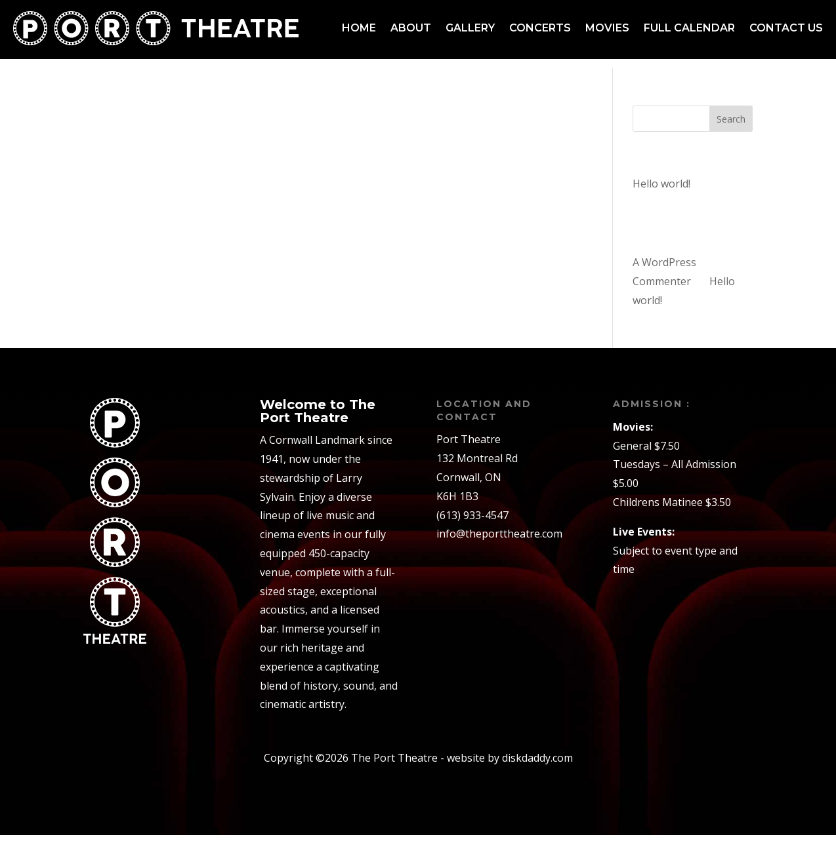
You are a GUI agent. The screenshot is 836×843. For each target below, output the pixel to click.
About (410, 28)
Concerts (540, 28)
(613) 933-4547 (472, 522)
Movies (607, 28)
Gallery (470, 28)
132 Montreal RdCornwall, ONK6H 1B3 (477, 485)
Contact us (786, 28)
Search (731, 127)
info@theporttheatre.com (499, 541)
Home (359, 28)
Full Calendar (689, 28)
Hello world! (661, 191)
